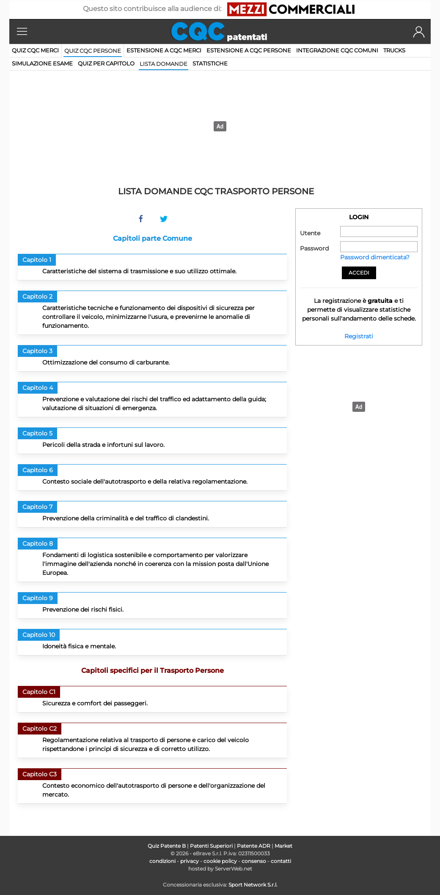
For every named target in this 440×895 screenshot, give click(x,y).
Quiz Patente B (167, 846)
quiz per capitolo (106, 63)
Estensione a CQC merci (163, 50)
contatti (281, 861)
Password (314, 248)
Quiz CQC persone (92, 50)
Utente (310, 233)
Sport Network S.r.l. (253, 884)
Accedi (359, 272)
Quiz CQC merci (35, 50)
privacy (189, 861)
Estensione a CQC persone (248, 50)
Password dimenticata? (375, 257)
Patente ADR (253, 846)
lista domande (163, 63)
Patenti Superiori (211, 846)
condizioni (162, 861)
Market (283, 846)
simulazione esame (42, 63)
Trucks (394, 50)
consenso (254, 861)
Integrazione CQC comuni (337, 50)
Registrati (358, 336)
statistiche (210, 63)
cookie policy (220, 861)
